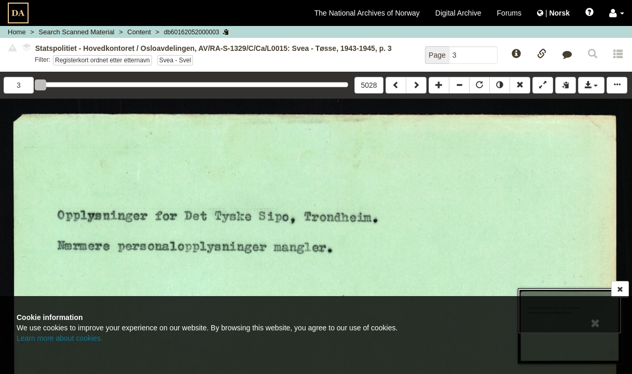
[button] (616, 13)
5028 (369, 85)
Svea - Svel (175, 60)
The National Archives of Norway (367, 13)
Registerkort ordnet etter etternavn (102, 60)
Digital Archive (458, 13)
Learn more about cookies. (60, 338)
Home (17, 32)
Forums (509, 13)
